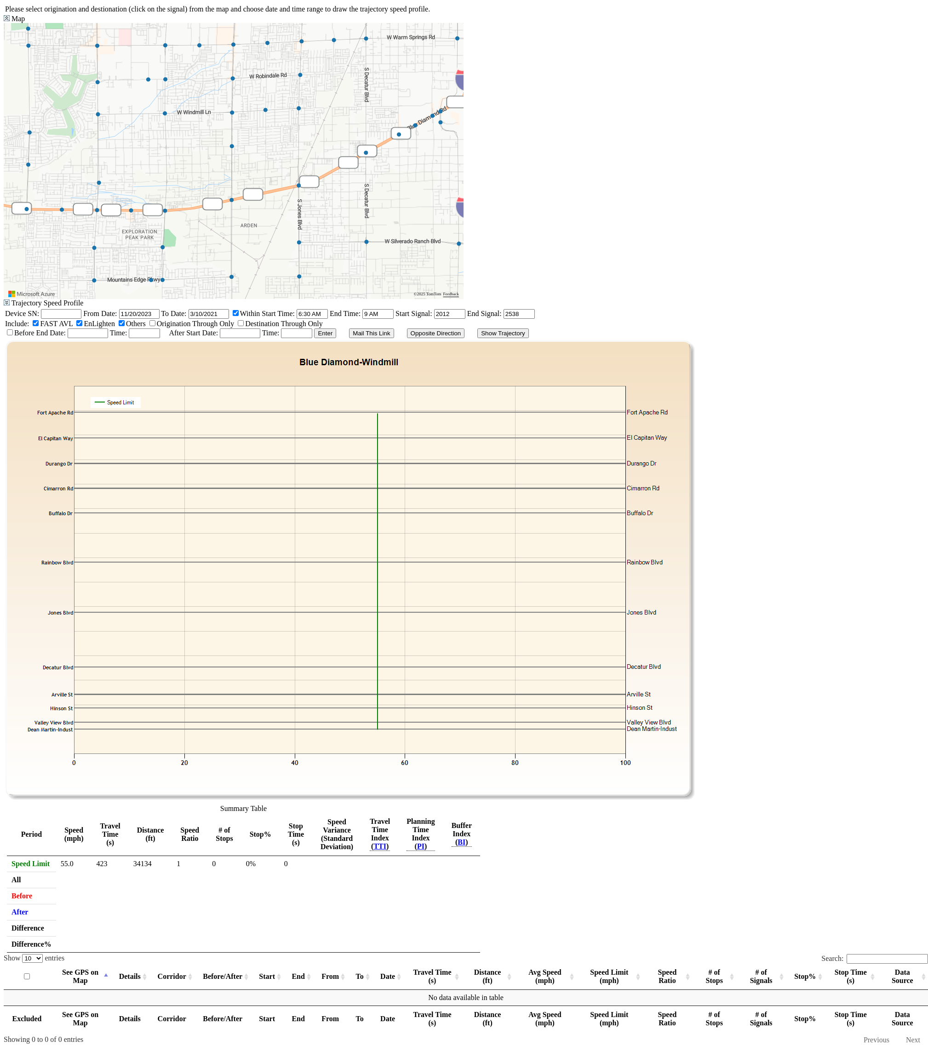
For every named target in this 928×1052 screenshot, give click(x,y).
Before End (32, 333)
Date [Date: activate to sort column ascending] (387, 976)
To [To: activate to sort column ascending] (360, 976)
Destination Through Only (284, 324)
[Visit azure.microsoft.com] (31, 294)
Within (250, 313)
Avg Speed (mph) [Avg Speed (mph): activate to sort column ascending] (544, 976)
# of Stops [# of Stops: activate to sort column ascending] (714, 976)
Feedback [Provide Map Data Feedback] (451, 294)
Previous (876, 1040)
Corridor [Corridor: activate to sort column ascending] (172, 976)
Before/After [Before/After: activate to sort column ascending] (222, 976)
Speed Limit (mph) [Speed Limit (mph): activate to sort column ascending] (609, 976)
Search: (874, 958)
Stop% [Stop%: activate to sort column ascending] (805, 976)
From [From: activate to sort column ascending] (330, 976)
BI (461, 842)
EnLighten (99, 324)
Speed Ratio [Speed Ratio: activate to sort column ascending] (667, 976)
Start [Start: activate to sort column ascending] (267, 976)
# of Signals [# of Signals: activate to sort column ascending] (761, 976)
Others (136, 324)
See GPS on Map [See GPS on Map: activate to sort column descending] (80, 976)
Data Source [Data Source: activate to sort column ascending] (902, 976)
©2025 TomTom (427, 294)
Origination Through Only (196, 324)
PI (420, 846)
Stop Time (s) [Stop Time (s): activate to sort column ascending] (851, 976)
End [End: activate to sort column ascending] (298, 976)
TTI (379, 846)
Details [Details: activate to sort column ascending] (130, 976)
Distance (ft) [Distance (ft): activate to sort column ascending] (487, 976)
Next (913, 1040)
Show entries (34, 958)
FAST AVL (56, 324)
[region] (234, 161)
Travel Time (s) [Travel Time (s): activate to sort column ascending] (432, 976)
